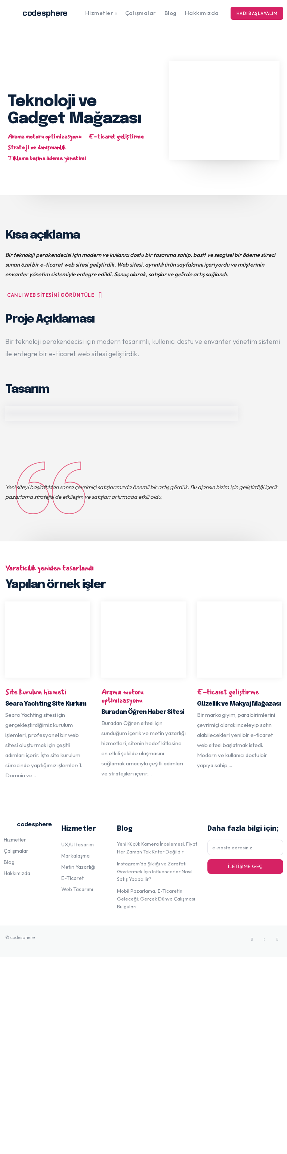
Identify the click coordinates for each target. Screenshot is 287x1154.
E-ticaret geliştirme (116, 136)
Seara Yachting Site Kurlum (45, 704)
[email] (245, 847)
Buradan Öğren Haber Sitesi (142, 712)
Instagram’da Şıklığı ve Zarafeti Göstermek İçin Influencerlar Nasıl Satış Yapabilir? (154, 871)
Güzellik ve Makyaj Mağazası (239, 704)
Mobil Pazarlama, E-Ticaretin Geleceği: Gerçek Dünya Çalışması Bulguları (156, 898)
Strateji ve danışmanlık (36, 147)
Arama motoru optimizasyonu (44, 136)
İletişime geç (245, 866)
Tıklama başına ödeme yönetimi (46, 158)
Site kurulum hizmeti (35, 692)
